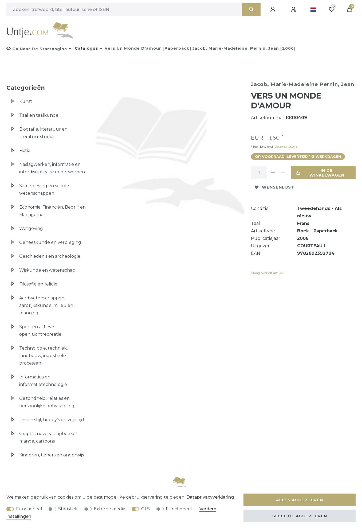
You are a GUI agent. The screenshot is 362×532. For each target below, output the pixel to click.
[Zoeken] (251, 9)
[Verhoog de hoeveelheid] (273, 172)
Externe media (109, 508)
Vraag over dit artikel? (268, 273)
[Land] (313, 9)
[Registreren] (294, 9)
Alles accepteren (299, 500)
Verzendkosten (285, 146)
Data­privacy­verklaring (210, 497)
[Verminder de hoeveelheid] (283, 172)
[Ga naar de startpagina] (36, 48)
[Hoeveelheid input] (259, 172)
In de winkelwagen (320, 173)
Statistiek (68, 508)
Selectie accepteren (299, 516)
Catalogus (85, 48)
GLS (145, 508)
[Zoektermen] (124, 9)
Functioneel (29, 508)
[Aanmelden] (274, 9)
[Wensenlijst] (331, 9)
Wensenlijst (274, 187)
